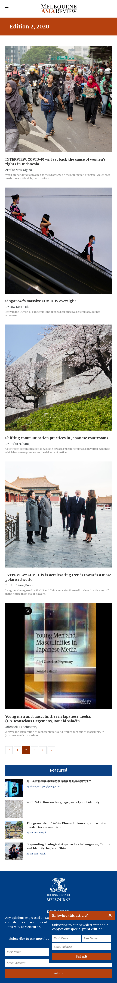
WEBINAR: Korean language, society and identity (63, 802)
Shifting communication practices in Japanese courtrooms (56, 438)
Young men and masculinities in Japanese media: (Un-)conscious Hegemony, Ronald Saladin (48, 718)
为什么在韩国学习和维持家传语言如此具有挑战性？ (58, 781)
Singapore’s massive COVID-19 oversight (40, 301)
